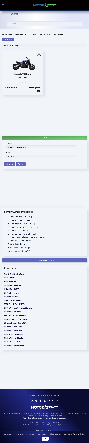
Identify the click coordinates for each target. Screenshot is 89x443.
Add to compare (23, 83)
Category (10, 143)
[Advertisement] (44, 113)
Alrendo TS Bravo (22, 74)
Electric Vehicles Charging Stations (20, 308)
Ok (45, 439)
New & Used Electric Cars (16, 277)
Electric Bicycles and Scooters (23, 224)
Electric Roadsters (14, 294)
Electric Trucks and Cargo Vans (23, 227)
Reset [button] (21, 164)
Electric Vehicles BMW (15, 329)
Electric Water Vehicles (20, 240)
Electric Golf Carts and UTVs (22, 234)
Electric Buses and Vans (20, 231)
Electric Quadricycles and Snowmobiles (26, 237)
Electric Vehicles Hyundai (16, 342)
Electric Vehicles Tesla (15, 325)
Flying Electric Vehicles (20, 247)
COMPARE (8, 40)
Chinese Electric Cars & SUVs (17, 318)
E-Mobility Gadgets (18, 244)
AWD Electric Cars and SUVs (17, 315)
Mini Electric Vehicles (15, 287)
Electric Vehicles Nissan (16, 332)
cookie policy (53, 418)
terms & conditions (30, 418)
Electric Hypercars (14, 298)
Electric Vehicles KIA (14, 339)
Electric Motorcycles (19, 221)
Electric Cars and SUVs (20, 217)
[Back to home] (44, 5)
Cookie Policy (79, 434)
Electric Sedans (13, 284)
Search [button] (11, 164)
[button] (3, 5)
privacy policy (43, 418)
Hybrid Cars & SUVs (14, 291)
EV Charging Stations (19, 250)
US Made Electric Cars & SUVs (18, 322)
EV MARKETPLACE (44, 260)
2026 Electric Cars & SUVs (16, 304)
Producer (10, 152)
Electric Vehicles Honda (15, 336)
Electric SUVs (12, 280)
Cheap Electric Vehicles (15, 301)
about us (62, 418)
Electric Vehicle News (15, 311)
